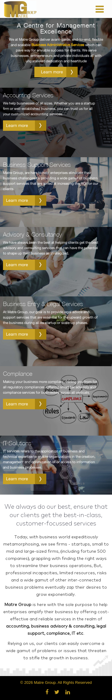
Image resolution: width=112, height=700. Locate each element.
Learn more (59, 72)
